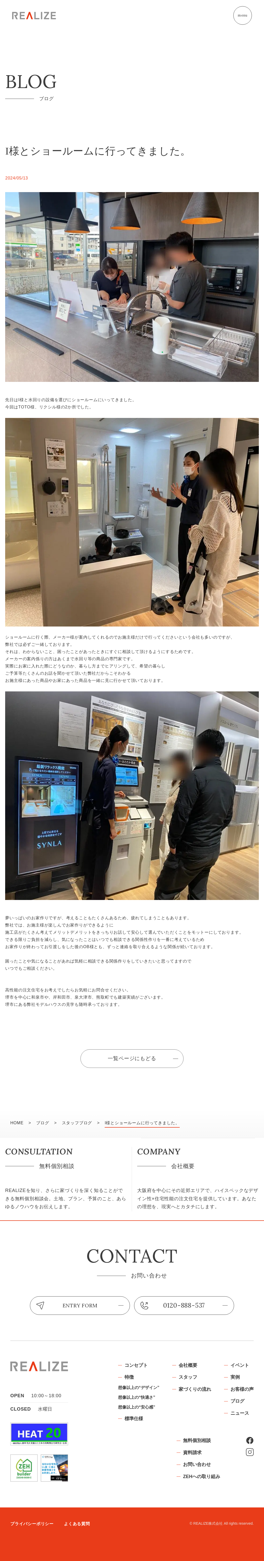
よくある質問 (77, 1524)
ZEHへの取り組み (201, 1476)
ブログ (237, 1401)
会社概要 (188, 1365)
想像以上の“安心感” (136, 1407)
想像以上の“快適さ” (136, 1397)
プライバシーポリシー (32, 1524)
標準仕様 (134, 1418)
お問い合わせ (197, 1464)
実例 (235, 1377)
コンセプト (136, 1365)
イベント (239, 1365)
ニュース (239, 1413)
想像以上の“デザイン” (138, 1387)
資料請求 (192, 1452)
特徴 (129, 1377)
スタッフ (188, 1377)
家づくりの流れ (195, 1389)
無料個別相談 (197, 1440)
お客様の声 (242, 1389)
